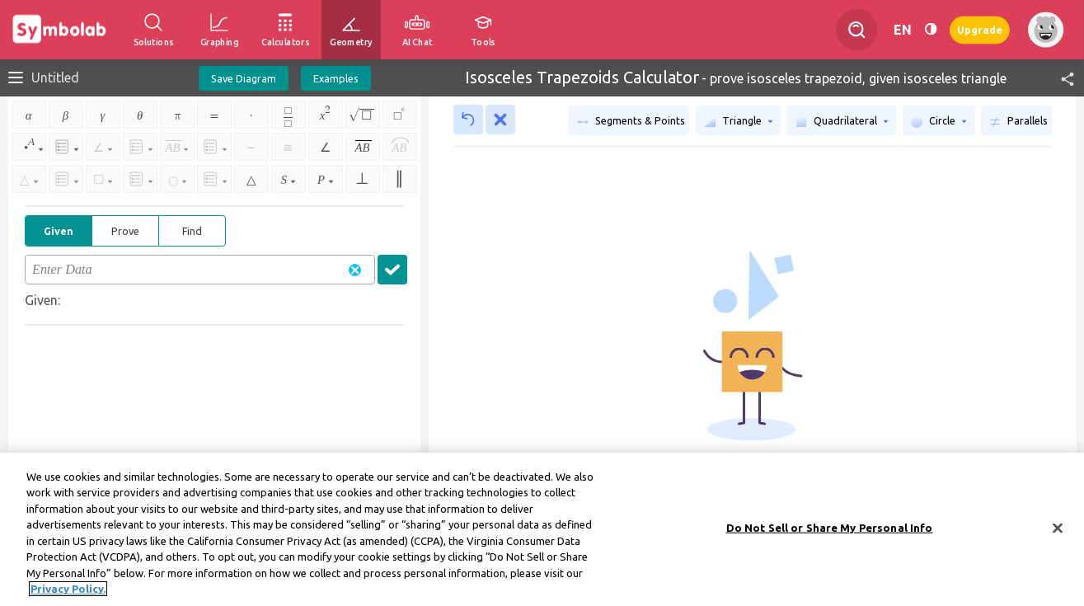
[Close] (1057, 534)
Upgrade (979, 29)
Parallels (1018, 121)
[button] (1060, 77)
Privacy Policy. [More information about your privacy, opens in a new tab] (68, 595)
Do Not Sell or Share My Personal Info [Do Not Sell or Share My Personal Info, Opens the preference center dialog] (829, 533)
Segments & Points (631, 121)
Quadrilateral (841, 121)
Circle (938, 121)
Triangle (738, 121)
